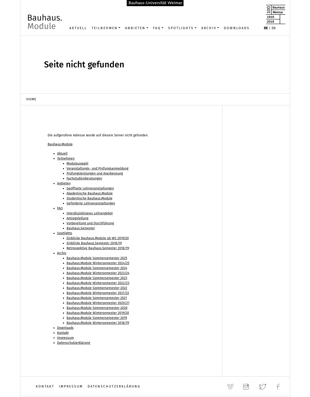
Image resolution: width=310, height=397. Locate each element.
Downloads (237, 28)
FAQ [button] (157, 28)
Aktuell (78, 28)
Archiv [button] (208, 28)
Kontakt (45, 386)
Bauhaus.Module (60, 144)
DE (266, 28)
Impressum (71, 386)
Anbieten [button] (135, 28)
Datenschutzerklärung (114, 386)
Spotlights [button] (181, 28)
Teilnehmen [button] (105, 28)
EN (274, 28)
